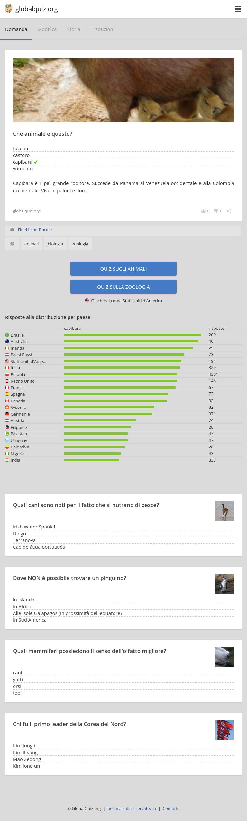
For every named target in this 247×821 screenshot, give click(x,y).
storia (73, 29)
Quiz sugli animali (123, 269)
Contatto (171, 808)
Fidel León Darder (35, 229)
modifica (47, 29)
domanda (16, 29)
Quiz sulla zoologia (123, 287)
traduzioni (102, 29)
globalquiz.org (36, 9)
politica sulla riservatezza (131, 808)
